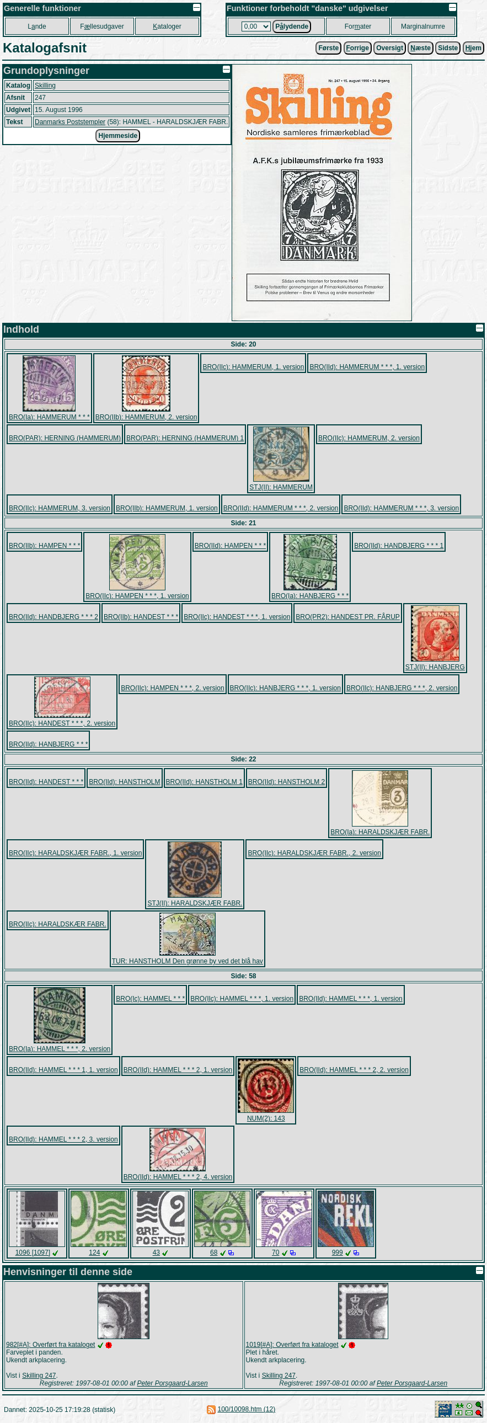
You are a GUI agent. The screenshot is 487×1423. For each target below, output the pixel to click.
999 (337, 1252)
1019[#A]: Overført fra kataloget (292, 1345)
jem (473, 48)
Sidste (448, 48)
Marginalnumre (423, 26)
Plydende (291, 26)
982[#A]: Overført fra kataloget (50, 1345)
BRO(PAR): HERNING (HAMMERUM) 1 (185, 438)
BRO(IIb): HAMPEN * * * (44, 546)
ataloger (167, 26)
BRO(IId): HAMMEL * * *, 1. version (351, 999)
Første (328, 48)
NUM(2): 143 (266, 1118)
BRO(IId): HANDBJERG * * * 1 (398, 546)
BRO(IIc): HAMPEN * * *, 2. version (172, 688)
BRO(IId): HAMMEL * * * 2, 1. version (178, 1070)
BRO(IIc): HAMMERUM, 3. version (59, 508)
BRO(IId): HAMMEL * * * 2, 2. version (354, 1070)
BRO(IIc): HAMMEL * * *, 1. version (241, 999)
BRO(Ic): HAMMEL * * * (150, 999)
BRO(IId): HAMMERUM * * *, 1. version (367, 367)
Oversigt (389, 48)
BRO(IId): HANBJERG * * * (48, 744)
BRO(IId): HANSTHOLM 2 (286, 782)
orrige (357, 48)
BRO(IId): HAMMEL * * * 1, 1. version (63, 1070)
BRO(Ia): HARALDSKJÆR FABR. (380, 832)
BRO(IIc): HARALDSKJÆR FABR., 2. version (314, 853)
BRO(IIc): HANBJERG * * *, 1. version (285, 688)
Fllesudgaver (102, 26)
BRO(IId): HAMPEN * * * (230, 546)
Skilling (45, 85)
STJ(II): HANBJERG (435, 667)
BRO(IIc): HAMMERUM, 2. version (369, 438)
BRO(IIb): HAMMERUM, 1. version (167, 508)
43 (156, 1252)
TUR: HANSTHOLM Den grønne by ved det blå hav (187, 961)
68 (213, 1252)
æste (420, 48)
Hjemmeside (117, 136)
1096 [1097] (32, 1252)
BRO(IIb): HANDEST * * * (141, 617)
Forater (358, 26)
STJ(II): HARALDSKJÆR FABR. (194, 903)
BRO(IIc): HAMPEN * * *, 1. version (137, 596)
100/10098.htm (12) (246, 1409)
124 (94, 1252)
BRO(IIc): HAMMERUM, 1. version (253, 367)
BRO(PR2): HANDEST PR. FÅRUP (347, 617)
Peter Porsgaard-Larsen (172, 1383)
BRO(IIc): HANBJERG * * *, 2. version (401, 688)
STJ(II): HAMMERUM (281, 487)
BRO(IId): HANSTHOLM (124, 782)
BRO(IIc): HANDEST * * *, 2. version (62, 723)
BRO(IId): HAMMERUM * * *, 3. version (401, 508)
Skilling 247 (39, 1375)
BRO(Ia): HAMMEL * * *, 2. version (59, 1049)
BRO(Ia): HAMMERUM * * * (49, 417)
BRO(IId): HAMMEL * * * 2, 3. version (63, 1139)
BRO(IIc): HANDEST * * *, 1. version (237, 617)
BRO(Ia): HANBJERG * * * (310, 596)
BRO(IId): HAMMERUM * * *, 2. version (281, 508)
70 (275, 1252)
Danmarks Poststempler (70, 122)
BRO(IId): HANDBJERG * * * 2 (53, 617)
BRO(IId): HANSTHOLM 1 (204, 782)
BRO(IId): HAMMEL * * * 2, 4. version (178, 1177)
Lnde (37, 26)
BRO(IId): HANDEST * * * (46, 782)
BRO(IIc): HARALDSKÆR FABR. (57, 924)
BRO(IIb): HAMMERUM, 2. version (146, 417)
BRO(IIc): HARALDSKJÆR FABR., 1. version (75, 853)
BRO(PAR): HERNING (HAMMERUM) (65, 438)
